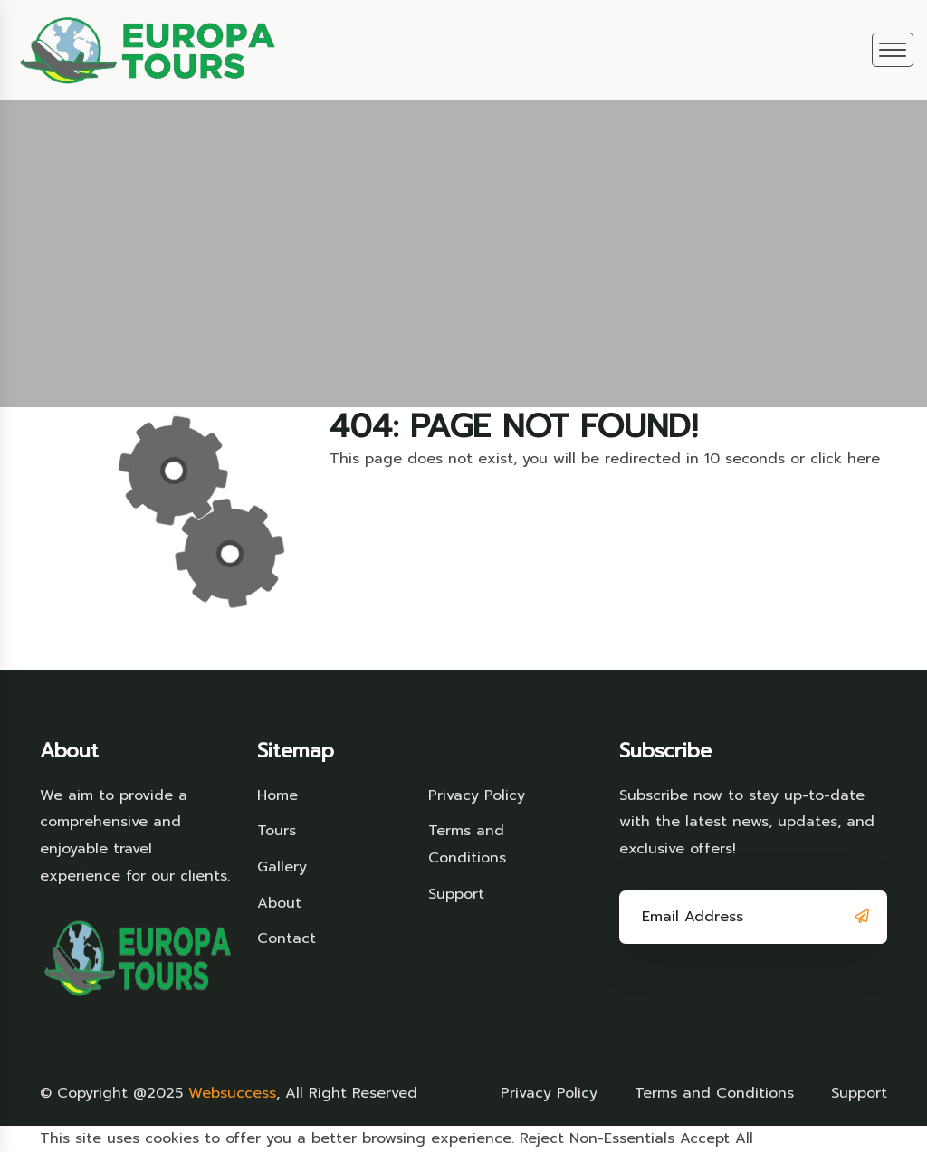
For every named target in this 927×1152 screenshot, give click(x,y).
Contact (286, 938)
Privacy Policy (476, 795)
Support (456, 894)
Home (277, 795)
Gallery (282, 867)
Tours (276, 831)
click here (845, 459)
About (279, 903)
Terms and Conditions (467, 844)
